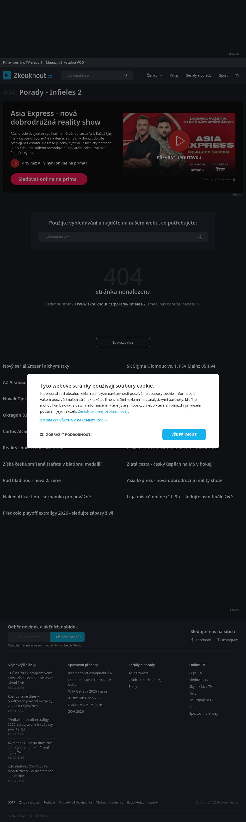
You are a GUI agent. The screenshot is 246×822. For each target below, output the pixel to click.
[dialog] (123, 411)
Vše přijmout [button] (184, 434)
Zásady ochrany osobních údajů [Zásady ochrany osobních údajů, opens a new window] (103, 411)
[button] (123, 420)
